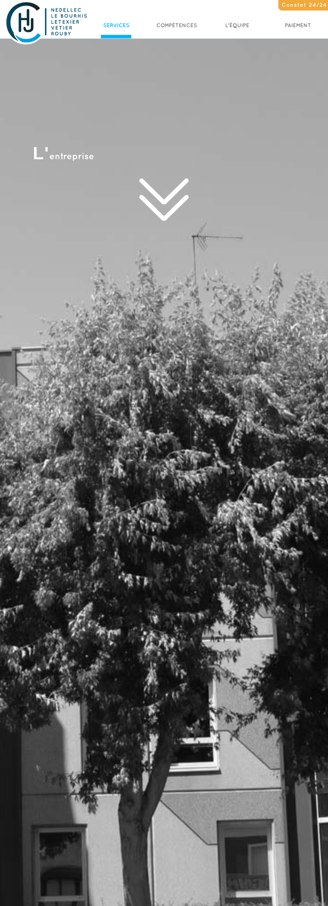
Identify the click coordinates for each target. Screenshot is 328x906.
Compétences (176, 25)
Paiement (298, 25)
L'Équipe (237, 25)
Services (116, 25)
